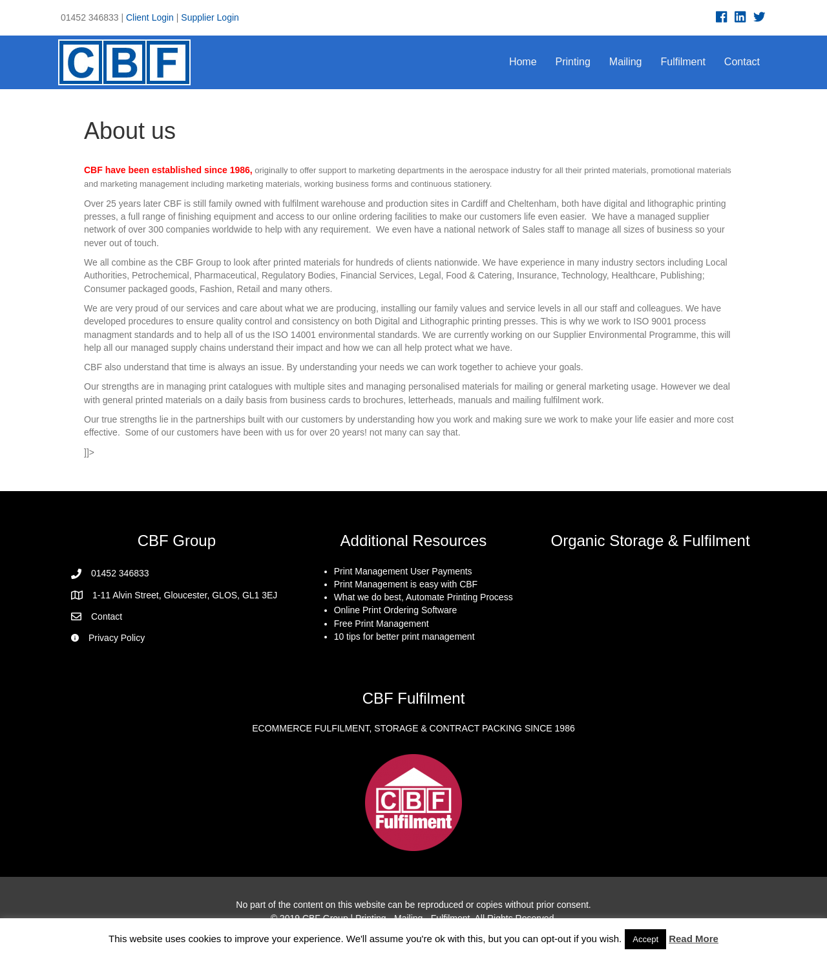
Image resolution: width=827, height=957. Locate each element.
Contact (742, 61)
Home (523, 61)
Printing (573, 61)
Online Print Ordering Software (395, 610)
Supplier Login (210, 17)
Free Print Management (381, 623)
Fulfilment (683, 61)
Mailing (625, 61)
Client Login (150, 17)
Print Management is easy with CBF (406, 584)
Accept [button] (645, 939)
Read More (693, 938)
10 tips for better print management (404, 636)
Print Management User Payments (403, 571)
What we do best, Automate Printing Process (423, 597)
